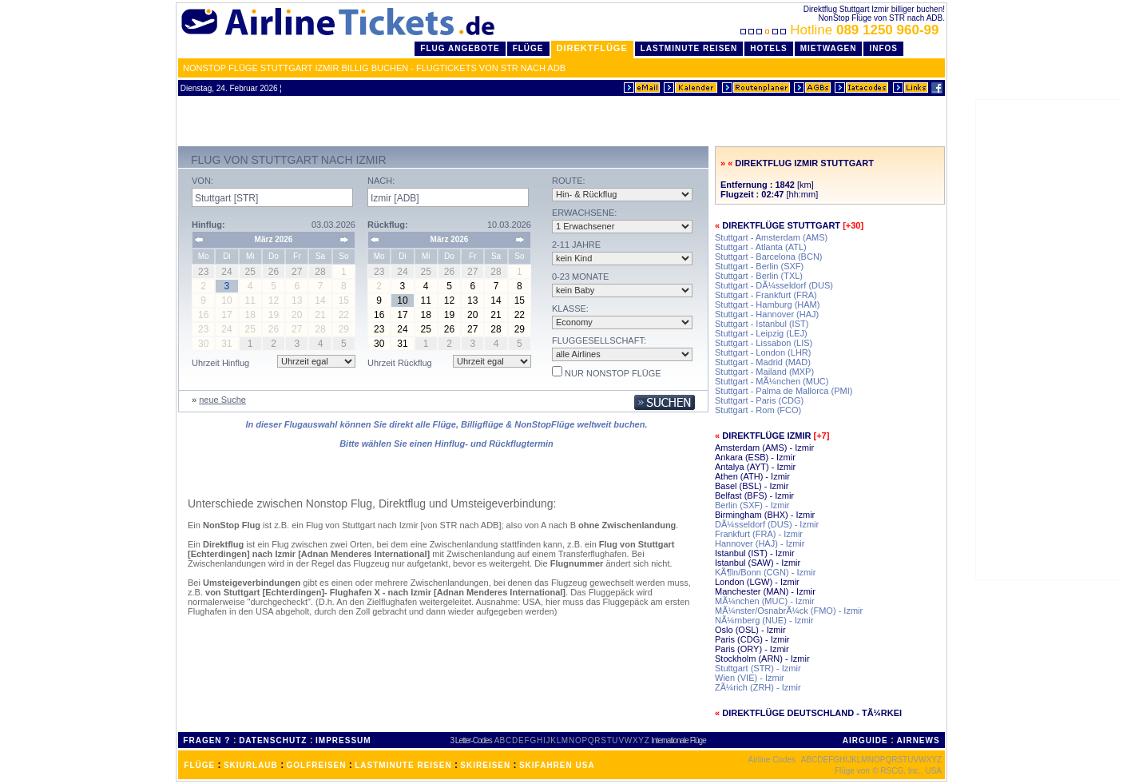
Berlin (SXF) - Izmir (752, 505)
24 (402, 329)
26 (449, 329)
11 (426, 300)
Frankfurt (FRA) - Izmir (759, 534)
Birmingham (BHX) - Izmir (765, 514)
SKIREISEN (485, 765)
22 (519, 314)
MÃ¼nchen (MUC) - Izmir (765, 601)
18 (426, 314)
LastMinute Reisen (689, 48)
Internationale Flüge (678, 740)
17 (402, 314)
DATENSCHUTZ (273, 740)
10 (402, 300)
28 (495, 329)
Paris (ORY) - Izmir (752, 649)
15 (519, 300)
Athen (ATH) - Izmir (752, 476)
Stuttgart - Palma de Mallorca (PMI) (783, 391)
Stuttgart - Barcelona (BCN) (769, 256)
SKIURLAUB (251, 765)
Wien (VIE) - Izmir (749, 678)
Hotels (769, 48)
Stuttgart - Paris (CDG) (759, 400)
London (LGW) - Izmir (757, 582)
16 (379, 314)
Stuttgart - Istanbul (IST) (761, 323)
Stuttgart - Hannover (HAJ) (767, 314)
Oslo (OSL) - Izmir (750, 630)
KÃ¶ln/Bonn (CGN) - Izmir (765, 572)
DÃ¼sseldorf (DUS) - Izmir (767, 524)
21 (495, 314)
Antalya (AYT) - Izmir (755, 467)
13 (472, 300)
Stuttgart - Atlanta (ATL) (761, 247)
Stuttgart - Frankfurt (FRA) (766, 295)
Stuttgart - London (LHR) (763, 352)
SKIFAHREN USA (557, 765)
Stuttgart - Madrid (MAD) (763, 362)
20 (472, 314)
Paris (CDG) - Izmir (752, 639)
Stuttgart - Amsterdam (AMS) (771, 237)
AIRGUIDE (865, 740)
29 (519, 329)
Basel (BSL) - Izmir (751, 486)
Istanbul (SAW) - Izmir (757, 562)
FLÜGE (199, 765)
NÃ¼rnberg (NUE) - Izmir (764, 620)
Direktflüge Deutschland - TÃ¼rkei (812, 713)
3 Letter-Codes (471, 740)
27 (472, 329)
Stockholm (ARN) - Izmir (762, 658)
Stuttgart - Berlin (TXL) (759, 276)
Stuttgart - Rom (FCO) (758, 410)
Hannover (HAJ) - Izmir (759, 543)
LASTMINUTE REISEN (403, 765)
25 (426, 329)
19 (449, 314)
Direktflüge (592, 48)
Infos (883, 48)
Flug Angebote (459, 48)
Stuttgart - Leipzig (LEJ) (761, 333)
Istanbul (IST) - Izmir (755, 553)
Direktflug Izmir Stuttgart (804, 163)
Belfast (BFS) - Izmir (754, 495)
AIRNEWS (917, 740)
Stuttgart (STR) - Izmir (758, 668)
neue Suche (222, 399)
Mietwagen (828, 48)
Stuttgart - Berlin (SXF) (759, 266)
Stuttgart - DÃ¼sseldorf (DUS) (774, 285)
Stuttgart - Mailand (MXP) (764, 371)
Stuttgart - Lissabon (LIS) (763, 343)
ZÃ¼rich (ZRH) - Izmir (758, 687)
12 (449, 300)
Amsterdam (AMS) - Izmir (764, 447)
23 (379, 329)
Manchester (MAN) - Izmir (765, 591)
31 (402, 343)
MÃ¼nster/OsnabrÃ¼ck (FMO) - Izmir (789, 610)
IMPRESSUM (343, 740)
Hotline (841, 30)
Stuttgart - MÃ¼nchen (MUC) (771, 381)
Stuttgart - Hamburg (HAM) (767, 304)
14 (495, 300)
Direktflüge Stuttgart (781, 225)
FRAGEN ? (206, 740)
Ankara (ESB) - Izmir (755, 457)
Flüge (528, 48)
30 (379, 343)
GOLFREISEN (317, 765)
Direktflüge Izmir (766, 435)
